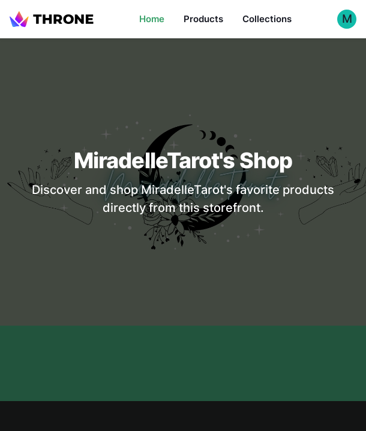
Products (203, 19)
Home (151, 19)
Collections (267, 19)
